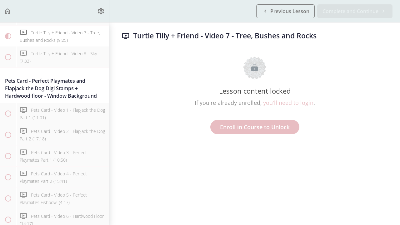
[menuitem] (101, 11)
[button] (8, 11)
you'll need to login (288, 102)
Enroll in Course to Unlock (255, 127)
